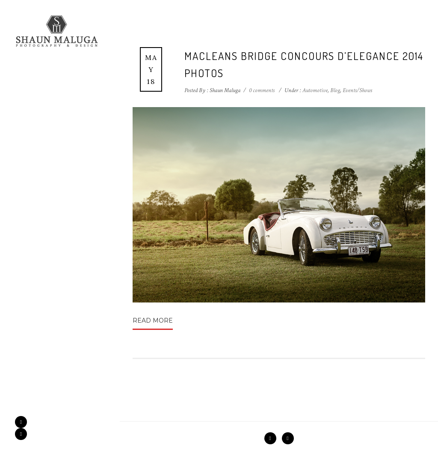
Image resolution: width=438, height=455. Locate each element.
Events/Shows (357, 90)
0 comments (262, 90)
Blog (335, 90)
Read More (153, 320)
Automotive (314, 90)
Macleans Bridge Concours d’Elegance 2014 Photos (303, 64)
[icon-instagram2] (21, 434)
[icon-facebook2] (23, 422)
